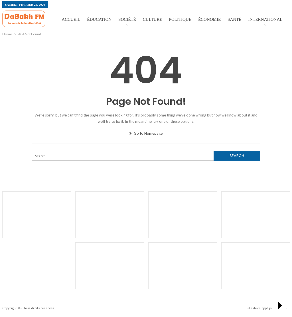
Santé (234, 19)
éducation (99, 19)
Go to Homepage (146, 133)
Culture (152, 19)
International (265, 19)
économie (209, 19)
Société (127, 19)
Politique (180, 19)
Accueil (71, 19)
